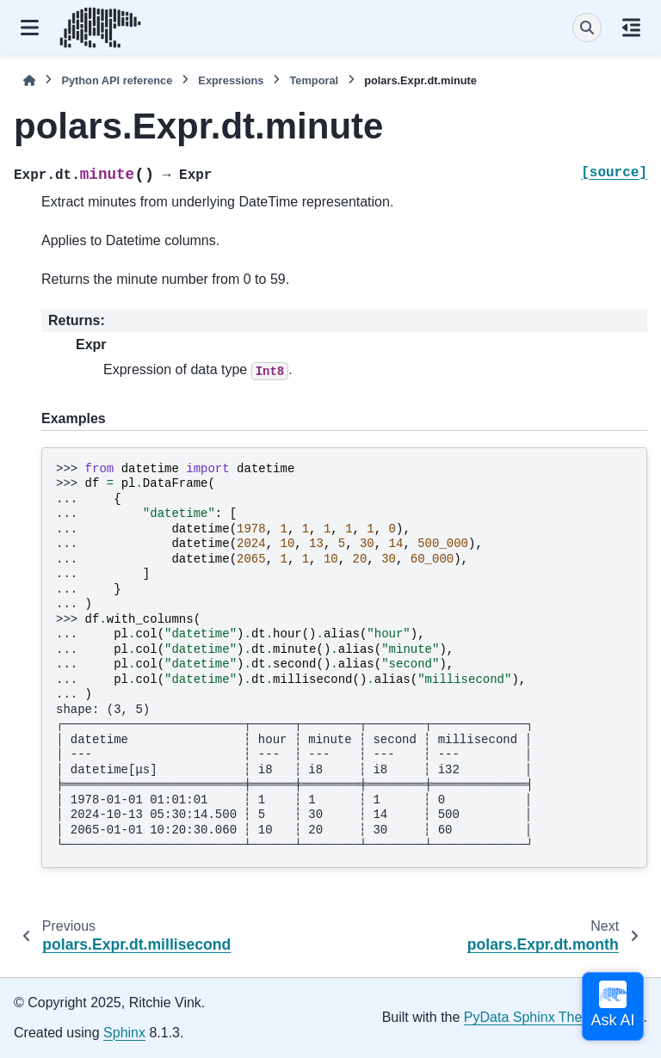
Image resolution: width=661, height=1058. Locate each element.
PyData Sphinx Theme (533, 1017)
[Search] (587, 27)
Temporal (313, 80)
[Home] (29, 80)
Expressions (230, 80)
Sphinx (124, 1032)
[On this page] (631, 27)
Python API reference (116, 80)
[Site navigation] (30, 27)
